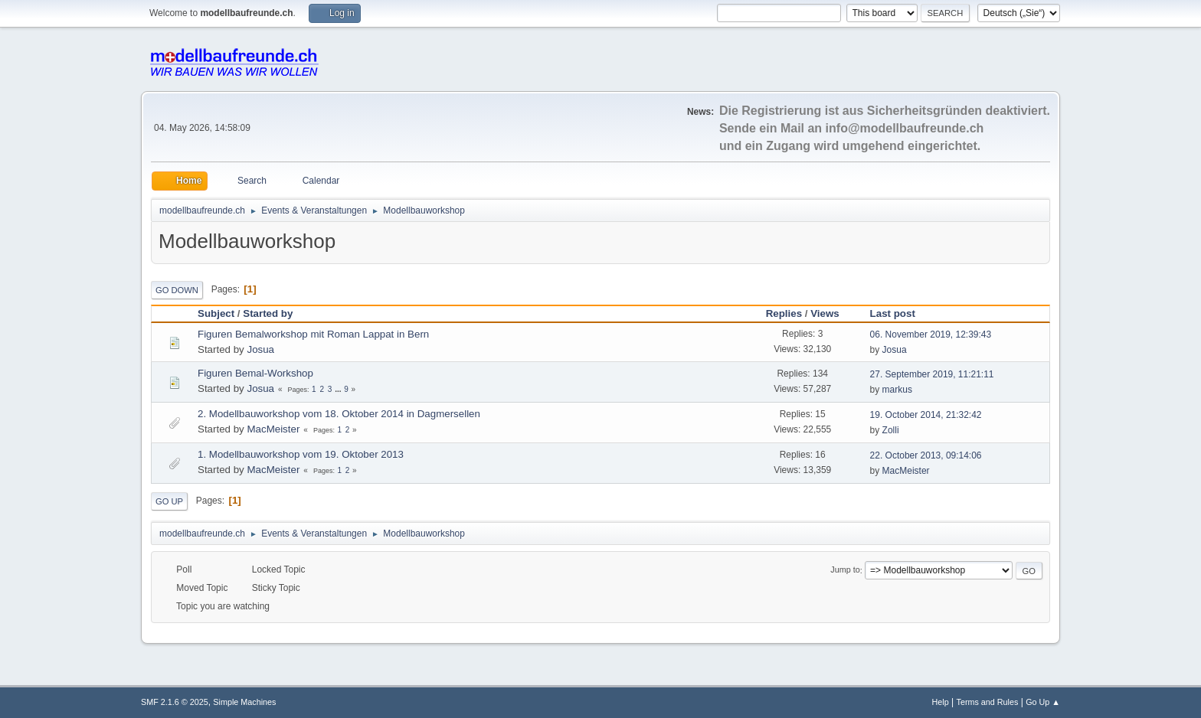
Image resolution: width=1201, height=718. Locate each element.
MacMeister (273, 429)
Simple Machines (244, 702)
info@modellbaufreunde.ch (905, 128)
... (339, 389)
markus (897, 389)
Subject (216, 313)
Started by (268, 313)
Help (940, 702)
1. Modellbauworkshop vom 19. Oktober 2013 (301, 454)
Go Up (169, 501)
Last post (899, 313)
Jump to (844, 570)
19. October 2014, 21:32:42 (926, 415)
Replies (784, 313)
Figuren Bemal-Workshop (255, 373)
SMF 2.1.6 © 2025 (174, 702)
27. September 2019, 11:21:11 (932, 374)
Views (824, 313)
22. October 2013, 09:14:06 (926, 455)
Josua (260, 349)
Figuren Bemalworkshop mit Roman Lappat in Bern (313, 334)
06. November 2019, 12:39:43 (931, 334)
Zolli (890, 430)
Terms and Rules (988, 702)
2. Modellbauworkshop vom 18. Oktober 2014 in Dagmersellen (339, 413)
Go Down (176, 290)
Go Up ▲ (1043, 702)
